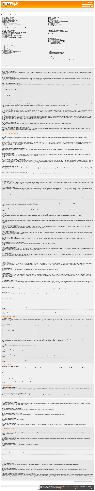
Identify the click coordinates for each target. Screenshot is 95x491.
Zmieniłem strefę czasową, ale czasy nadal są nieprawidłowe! (12, 33)
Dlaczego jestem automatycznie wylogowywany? (10, 20)
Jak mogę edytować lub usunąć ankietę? (8, 46)
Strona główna (5, 486)
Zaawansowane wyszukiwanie (88, 5)
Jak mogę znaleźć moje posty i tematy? (54, 43)
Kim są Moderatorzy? (51, 19)
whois (20, 475)
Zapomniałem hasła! (5, 22)
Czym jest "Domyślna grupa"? (53, 23)
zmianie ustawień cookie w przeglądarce (70, 486)
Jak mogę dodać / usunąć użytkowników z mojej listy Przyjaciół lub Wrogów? (60, 35)
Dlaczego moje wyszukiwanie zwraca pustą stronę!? (56, 41)
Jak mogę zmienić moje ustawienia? (8, 31)
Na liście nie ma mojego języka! (7, 34)
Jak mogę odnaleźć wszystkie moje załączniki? (56, 52)
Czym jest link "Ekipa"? (52, 25)
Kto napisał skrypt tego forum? (53, 57)
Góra (4, 74)
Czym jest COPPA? (5, 25)
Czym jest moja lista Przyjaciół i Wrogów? (55, 34)
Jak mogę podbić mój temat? (6, 53)
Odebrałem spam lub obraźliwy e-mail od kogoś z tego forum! (58, 31)
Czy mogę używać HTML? (6, 57)
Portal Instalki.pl (90, 2)
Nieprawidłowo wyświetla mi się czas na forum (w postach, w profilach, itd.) (14, 32)
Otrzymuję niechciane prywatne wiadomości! (55, 30)
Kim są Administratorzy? (52, 18)
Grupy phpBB (36, 464)
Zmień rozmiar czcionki (92, 8)
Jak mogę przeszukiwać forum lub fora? (54, 39)
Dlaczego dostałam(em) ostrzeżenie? (8, 49)
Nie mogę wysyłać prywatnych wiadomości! (55, 29)
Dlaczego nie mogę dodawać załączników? (9, 48)
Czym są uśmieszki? (5, 58)
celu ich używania (60, 486)
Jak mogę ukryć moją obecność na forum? (9, 21)
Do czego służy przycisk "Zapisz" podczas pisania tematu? (11, 51)
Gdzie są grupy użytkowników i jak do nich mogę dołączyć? (58, 21)
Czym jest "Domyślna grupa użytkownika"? (55, 24)
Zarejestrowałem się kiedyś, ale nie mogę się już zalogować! (12, 24)
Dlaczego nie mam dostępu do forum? (8, 47)
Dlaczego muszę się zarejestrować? (8, 19)
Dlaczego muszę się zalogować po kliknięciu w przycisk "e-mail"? (12, 37)
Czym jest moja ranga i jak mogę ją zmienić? (9, 36)
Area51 (66, 469)
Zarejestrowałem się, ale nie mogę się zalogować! (10, 23)
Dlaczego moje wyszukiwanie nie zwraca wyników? (56, 40)
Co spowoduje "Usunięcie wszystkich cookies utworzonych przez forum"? (14, 27)
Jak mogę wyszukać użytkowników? (54, 42)
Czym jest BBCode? (5, 56)
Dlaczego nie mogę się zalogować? (7, 18)
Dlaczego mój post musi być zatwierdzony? (9, 52)
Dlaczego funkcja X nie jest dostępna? (54, 58)
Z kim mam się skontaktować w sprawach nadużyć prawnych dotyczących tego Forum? (62, 59)
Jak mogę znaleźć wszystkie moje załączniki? (55, 53)
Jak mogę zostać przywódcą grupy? (54, 22)
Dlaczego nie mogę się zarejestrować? (8, 26)
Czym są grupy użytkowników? (53, 20)
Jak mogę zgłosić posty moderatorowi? (8, 50)
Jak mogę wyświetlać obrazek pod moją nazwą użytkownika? (12, 35)
